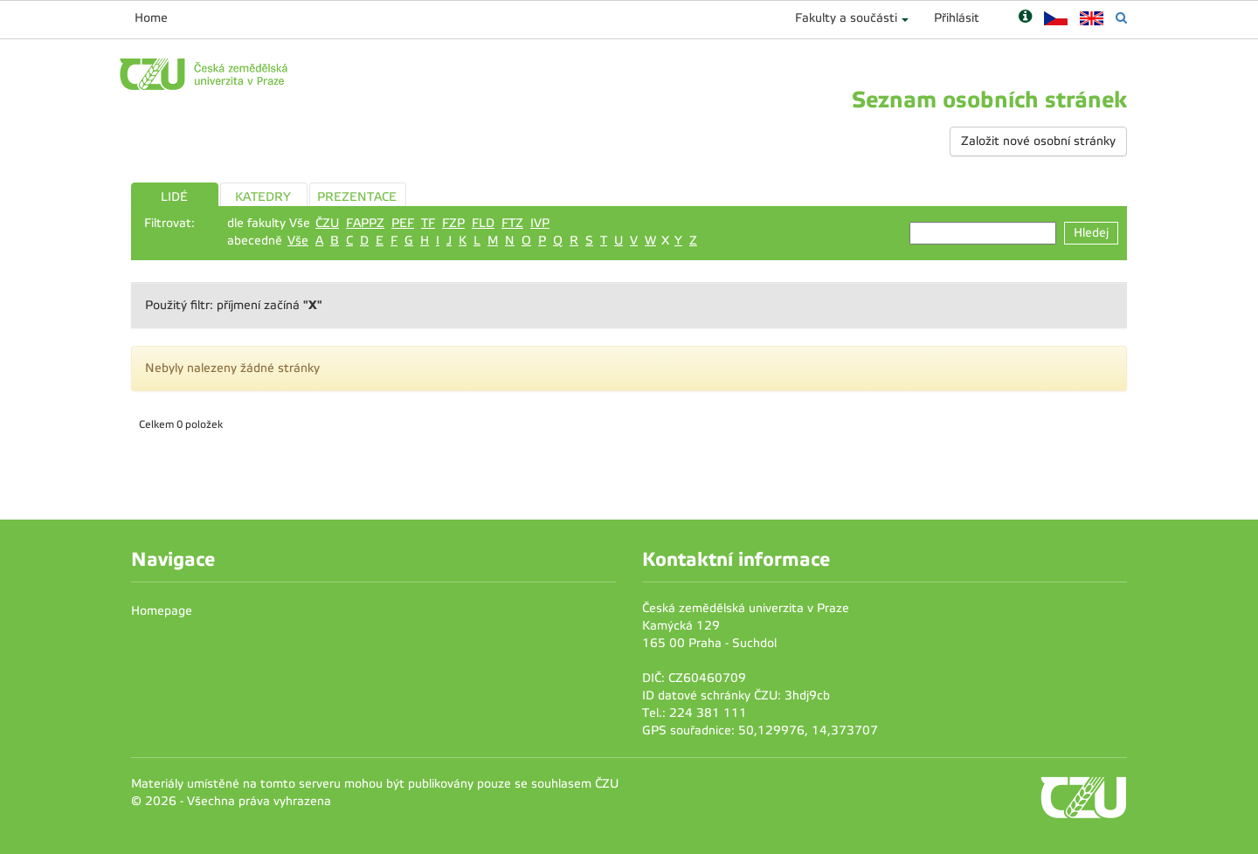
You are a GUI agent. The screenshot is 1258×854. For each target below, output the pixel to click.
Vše (297, 240)
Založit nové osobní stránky (1038, 141)
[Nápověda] (1025, 17)
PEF (402, 223)
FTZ (512, 223)
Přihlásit (956, 17)
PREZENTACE (357, 196)
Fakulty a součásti (846, 17)
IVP (540, 223)
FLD (483, 223)
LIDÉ (174, 196)
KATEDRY (263, 196)
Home (151, 17)
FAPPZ (365, 223)
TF (428, 223)
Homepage (161, 610)
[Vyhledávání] (1121, 17)
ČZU (327, 223)
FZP (453, 223)
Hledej (1091, 232)
